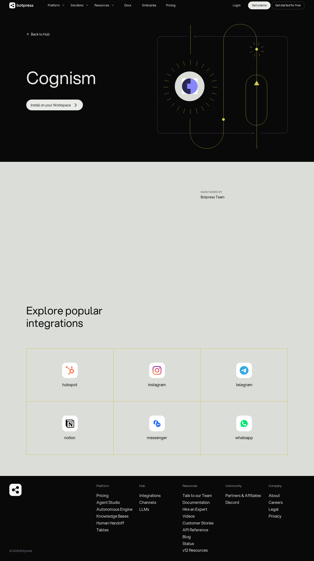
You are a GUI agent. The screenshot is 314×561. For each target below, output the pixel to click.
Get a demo (259, 5)
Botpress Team (212, 197)
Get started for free (288, 5)
